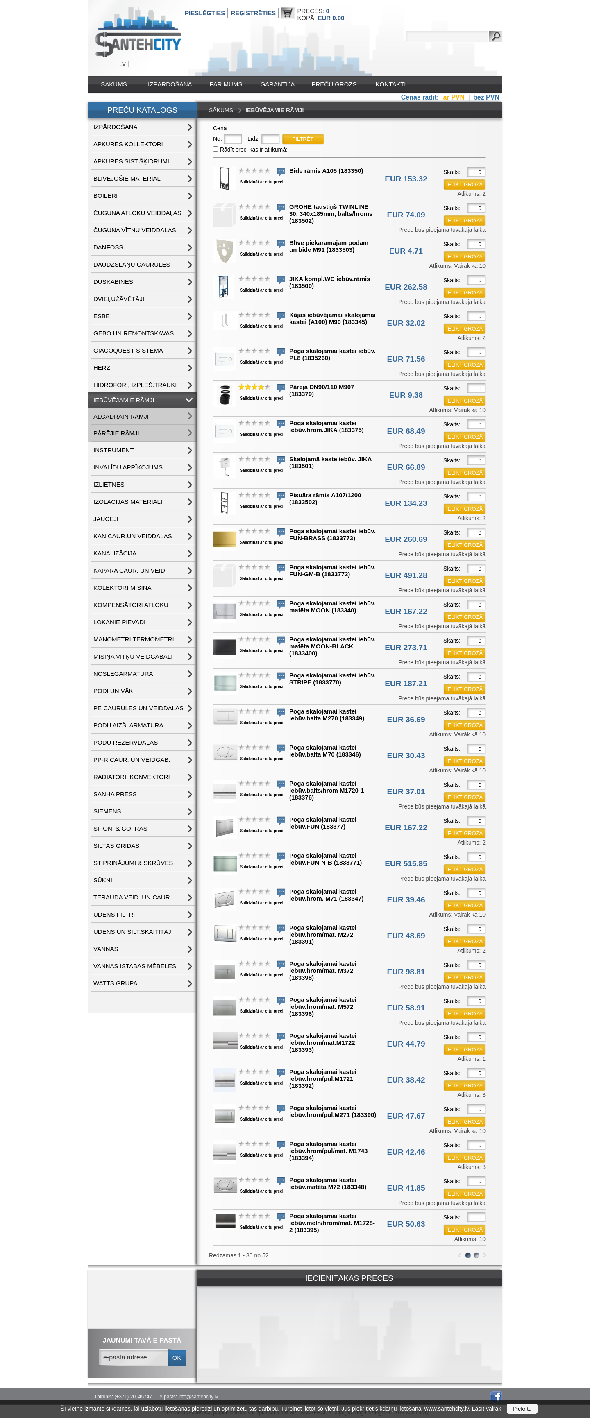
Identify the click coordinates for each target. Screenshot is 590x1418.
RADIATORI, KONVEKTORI (131, 776)
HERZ (101, 367)
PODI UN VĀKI (114, 690)
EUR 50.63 (406, 1224)
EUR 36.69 (406, 719)
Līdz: (253, 139)
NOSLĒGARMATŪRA (123, 673)
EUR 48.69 (406, 935)
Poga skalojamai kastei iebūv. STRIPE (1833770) (332, 679)
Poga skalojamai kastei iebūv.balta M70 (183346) (325, 751)
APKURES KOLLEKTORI (128, 143)
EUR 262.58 (406, 287)
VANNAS (105, 948)
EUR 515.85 (406, 863)
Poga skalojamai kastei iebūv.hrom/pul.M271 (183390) (332, 1111)
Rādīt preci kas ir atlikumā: (254, 149)
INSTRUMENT (113, 449)
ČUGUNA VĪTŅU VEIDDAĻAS (134, 230)
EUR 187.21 (406, 683)
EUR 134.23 (406, 503)
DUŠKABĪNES (113, 281)
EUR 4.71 (406, 251)
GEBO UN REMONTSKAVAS (133, 333)
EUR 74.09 (406, 215)
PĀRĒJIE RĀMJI (116, 433)
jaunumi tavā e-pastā (142, 1340)
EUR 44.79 (406, 1044)
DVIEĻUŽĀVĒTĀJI (118, 298)
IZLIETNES (109, 484)
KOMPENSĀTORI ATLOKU (130, 604)
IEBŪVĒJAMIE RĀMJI (123, 399)
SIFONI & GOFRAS (120, 828)
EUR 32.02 (406, 323)
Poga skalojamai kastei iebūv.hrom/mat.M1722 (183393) (322, 1042)
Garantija (277, 84)
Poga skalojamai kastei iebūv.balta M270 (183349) (326, 715)
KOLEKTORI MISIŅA (122, 587)
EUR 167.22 (406, 611)
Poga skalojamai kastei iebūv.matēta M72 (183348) (327, 1183)
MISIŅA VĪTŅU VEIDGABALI (132, 656)
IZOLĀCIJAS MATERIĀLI (127, 501)
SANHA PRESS (115, 794)
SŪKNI (102, 880)
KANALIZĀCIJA (114, 553)
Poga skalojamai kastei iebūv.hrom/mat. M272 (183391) (322, 934)
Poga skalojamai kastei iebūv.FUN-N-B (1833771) (325, 859)
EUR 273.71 (406, 647)
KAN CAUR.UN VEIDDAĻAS (132, 535)
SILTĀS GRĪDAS (116, 845)
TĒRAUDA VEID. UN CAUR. (132, 897)
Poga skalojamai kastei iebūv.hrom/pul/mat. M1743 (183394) (328, 1150)
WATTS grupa (115, 983)
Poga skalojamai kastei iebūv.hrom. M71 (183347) (326, 895)
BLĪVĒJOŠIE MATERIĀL (127, 178)
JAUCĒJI (105, 518)
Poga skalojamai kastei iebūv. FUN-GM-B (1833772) (332, 571)
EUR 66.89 (406, 467)
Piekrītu (522, 1409)
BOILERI (105, 195)
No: (217, 139)
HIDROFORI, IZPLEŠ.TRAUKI (135, 384)
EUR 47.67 (406, 1116)
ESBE (101, 316)
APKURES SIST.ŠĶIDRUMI (131, 161)
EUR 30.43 (406, 755)
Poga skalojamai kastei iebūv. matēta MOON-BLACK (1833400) (332, 646)
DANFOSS (108, 247)
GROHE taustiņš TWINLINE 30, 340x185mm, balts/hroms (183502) (330, 213)
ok (177, 1357)
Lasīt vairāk (487, 1408)
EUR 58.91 (406, 1007)
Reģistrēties (253, 12)
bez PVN (486, 97)
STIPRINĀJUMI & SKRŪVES (133, 862)
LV (122, 64)
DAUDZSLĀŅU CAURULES (131, 264)
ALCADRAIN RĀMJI (121, 416)
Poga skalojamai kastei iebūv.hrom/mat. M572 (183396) (322, 1006)
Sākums (114, 84)
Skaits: (452, 172)
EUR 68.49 (406, 431)
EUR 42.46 (406, 1152)
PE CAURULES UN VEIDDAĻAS (138, 707)
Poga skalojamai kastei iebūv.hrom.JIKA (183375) (326, 426)
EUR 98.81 (406, 971)
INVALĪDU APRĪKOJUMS (128, 467)
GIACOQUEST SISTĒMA (128, 350)
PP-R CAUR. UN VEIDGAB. (131, 759)
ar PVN (455, 97)
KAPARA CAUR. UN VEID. (130, 570)
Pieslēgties (205, 12)
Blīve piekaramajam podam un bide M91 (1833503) (328, 246)
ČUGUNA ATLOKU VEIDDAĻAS (137, 212)
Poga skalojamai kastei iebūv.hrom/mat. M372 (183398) (322, 970)
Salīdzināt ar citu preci (261, 182)
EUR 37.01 (406, 791)
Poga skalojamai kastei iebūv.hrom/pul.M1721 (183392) (322, 1078)
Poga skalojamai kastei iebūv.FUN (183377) (322, 823)
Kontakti (391, 84)
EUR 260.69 (406, 539)
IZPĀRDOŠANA (170, 84)
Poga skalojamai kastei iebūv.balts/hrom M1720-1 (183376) (326, 790)
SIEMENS (107, 811)
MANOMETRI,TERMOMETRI (133, 639)
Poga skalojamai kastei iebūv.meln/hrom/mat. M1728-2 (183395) (332, 1222)
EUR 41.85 (406, 1188)
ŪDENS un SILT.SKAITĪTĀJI (133, 931)
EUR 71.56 (406, 359)
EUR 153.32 (406, 178)
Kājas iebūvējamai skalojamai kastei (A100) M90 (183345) (332, 318)
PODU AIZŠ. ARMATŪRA (128, 725)
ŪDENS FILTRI (114, 914)
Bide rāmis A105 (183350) (326, 170)
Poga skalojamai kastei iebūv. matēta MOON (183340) (332, 607)
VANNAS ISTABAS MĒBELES (134, 966)
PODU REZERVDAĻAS (125, 742)
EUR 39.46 (406, 899)
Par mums (226, 84)
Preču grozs (334, 84)
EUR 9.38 (406, 395)
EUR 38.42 (406, 1080)
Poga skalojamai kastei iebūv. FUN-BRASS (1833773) (332, 534)
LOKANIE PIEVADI (119, 621)
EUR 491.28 (406, 575)
